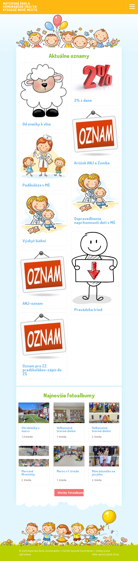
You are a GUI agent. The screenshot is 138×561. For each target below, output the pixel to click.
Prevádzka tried (88, 309)
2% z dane (83, 100)
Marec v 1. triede (68, 479)
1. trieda (61, 441)
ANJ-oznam (32, 303)
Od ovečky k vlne (36, 124)
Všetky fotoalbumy (70, 501)
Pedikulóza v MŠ (36, 185)
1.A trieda (27, 438)
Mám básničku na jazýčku (103, 480)
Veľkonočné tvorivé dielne (66, 433)
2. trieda (96, 441)
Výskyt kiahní (34, 240)
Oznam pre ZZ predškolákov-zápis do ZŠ (42, 369)
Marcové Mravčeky (28, 480)
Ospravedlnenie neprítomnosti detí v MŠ (94, 220)
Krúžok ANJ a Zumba (92, 162)
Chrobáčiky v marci (30, 430)
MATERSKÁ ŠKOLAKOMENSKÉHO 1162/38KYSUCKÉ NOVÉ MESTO (20, 7)
